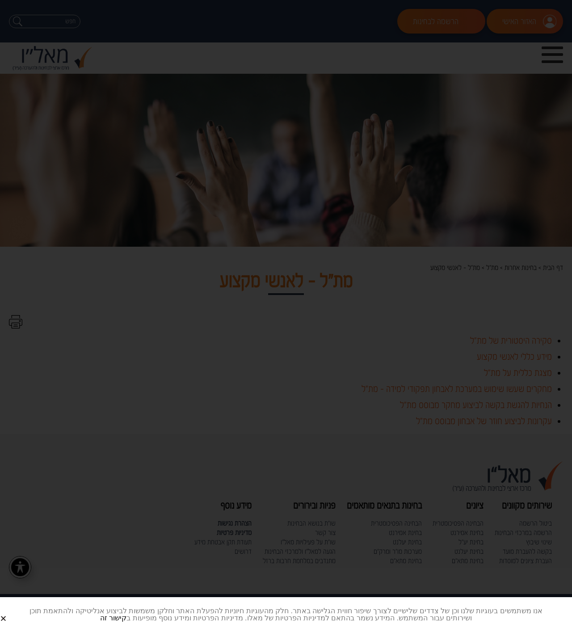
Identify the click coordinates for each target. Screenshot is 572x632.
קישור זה (113, 618)
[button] (14, 611)
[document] (286, 316)
